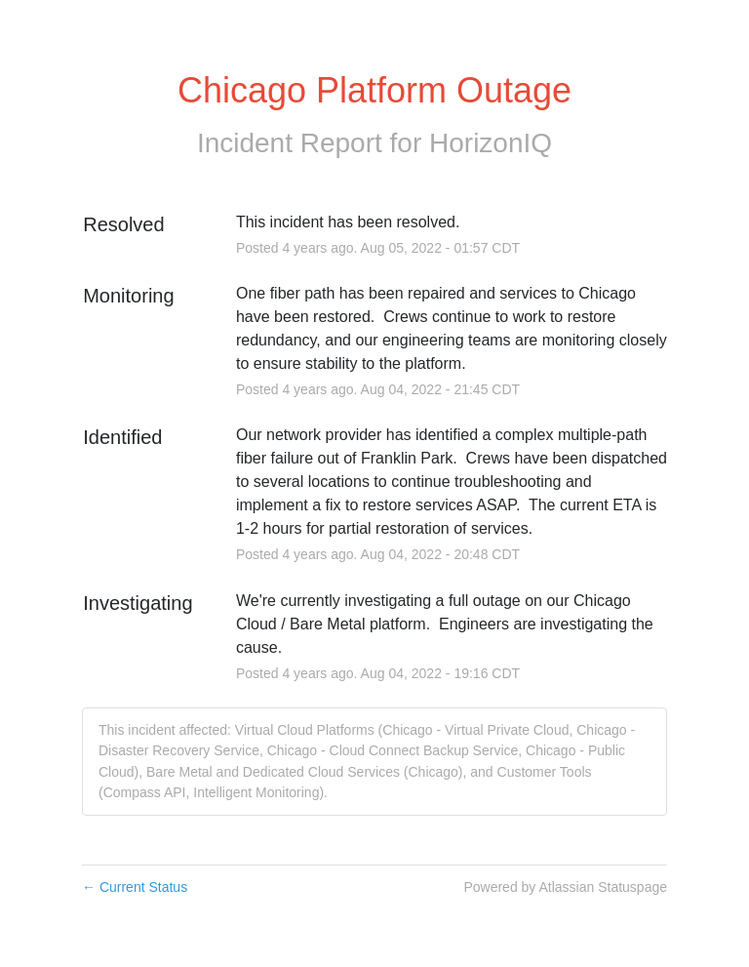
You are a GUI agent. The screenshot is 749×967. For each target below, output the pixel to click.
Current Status (134, 887)
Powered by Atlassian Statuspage (565, 887)
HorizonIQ (490, 143)
